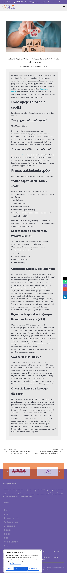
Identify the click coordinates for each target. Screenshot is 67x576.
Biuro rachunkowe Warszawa (56, 2)
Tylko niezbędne (19, 569)
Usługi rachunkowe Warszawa (39, 66)
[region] (22, 561)
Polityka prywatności (15, 564)
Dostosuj (9, 569)
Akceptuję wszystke (32, 569)
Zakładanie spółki (17, 155)
